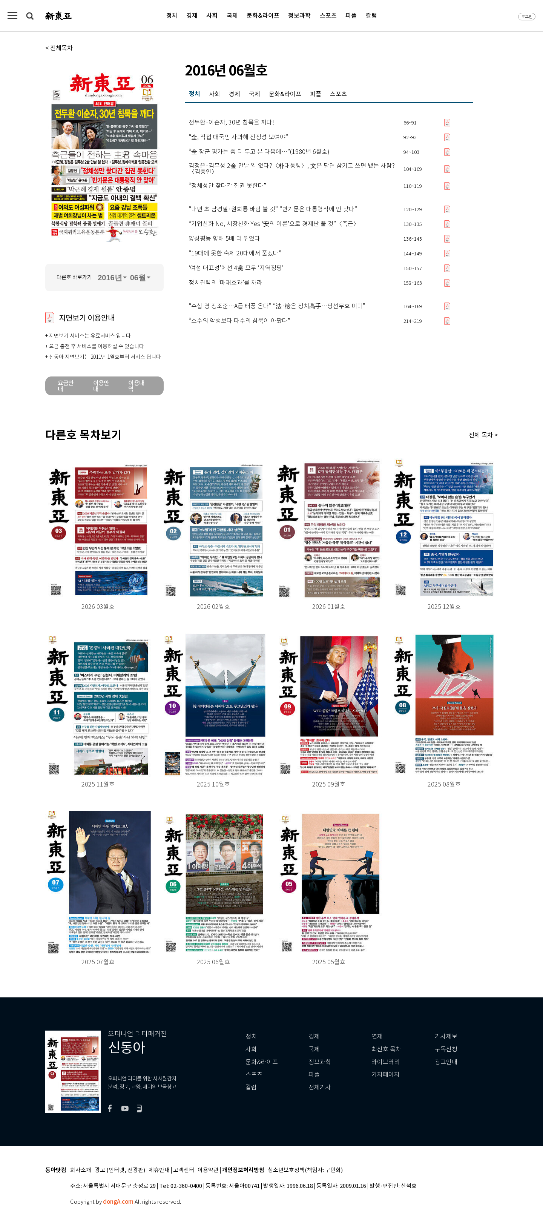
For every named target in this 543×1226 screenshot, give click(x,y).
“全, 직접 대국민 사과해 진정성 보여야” (238, 137)
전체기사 (319, 1087)
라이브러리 (385, 1062)
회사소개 (80, 1170)
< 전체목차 (59, 48)
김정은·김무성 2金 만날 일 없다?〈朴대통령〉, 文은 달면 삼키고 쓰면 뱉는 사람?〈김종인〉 (292, 169)
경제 (192, 15)
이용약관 (208, 1170)
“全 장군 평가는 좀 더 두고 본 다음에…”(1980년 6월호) (259, 152)
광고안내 (446, 1062)
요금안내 (66, 386)
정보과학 (299, 15)
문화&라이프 (263, 15)
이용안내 (101, 386)
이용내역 (136, 386)
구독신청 (446, 1049)
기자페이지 (385, 1074)
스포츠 (328, 15)
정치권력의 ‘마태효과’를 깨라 (225, 283)
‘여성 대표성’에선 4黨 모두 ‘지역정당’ (236, 268)
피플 (351, 15)
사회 (212, 15)
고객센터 (183, 1170)
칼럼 (371, 15)
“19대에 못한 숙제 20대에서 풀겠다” (235, 253)
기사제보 (446, 1036)
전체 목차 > (483, 435)
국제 (232, 15)
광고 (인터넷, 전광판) (120, 1170)
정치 (172, 15)
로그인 (526, 16)
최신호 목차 (386, 1049)
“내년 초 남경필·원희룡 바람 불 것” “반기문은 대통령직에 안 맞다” (273, 209)
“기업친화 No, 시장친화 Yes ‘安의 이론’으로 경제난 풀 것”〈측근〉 (274, 224)
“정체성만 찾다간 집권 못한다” (227, 186)
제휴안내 (159, 1170)
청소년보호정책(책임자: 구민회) (305, 1170)
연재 (377, 1036)
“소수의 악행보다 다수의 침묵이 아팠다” (239, 321)
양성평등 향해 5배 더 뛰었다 (224, 239)
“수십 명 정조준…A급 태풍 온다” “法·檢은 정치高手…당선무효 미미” (277, 306)
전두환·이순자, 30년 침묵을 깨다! (231, 123)
